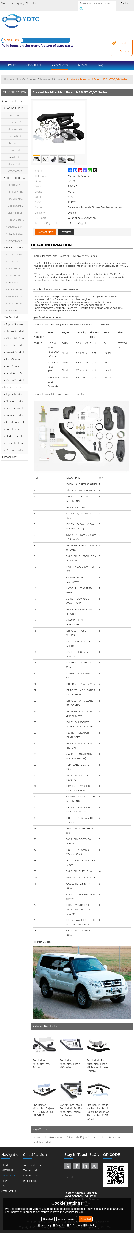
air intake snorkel (110, 1133)
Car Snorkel (29, 75)
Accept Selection (66, 1219)
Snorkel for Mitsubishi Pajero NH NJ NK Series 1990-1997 (43, 1106)
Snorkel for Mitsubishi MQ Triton (41, 1060)
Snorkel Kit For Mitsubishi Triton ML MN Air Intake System (97, 1062)
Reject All (48, 1219)
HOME (11, 61)
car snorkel (39, 1133)
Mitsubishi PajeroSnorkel (82, 1133)
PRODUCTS (59, 61)
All (16, 75)
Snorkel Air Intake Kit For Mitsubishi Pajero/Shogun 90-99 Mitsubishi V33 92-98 (98, 1108)
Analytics (59, 1225)
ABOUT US (33, 61)
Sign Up (31, 3)
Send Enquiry (124, 43)
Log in (18, 3)
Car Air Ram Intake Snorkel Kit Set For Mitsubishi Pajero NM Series (71, 1106)
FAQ (100, 61)
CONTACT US (9, 1187)
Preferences (74, 1225)
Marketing (89, 1225)
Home (8, 75)
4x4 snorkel (56, 1133)
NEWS (82, 61)
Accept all (86, 1219)
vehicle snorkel (42, 1138)
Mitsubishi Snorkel (51, 75)
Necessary (44, 1225)
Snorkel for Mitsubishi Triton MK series (70, 1060)
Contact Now (45, 228)
